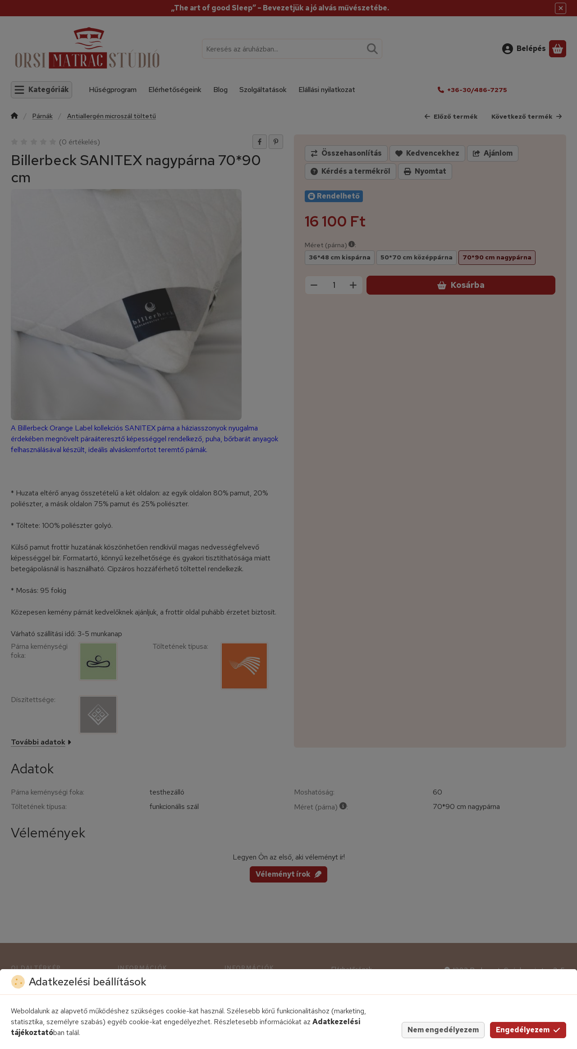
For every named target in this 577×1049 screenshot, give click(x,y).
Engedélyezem (528, 1030)
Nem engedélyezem (443, 1030)
